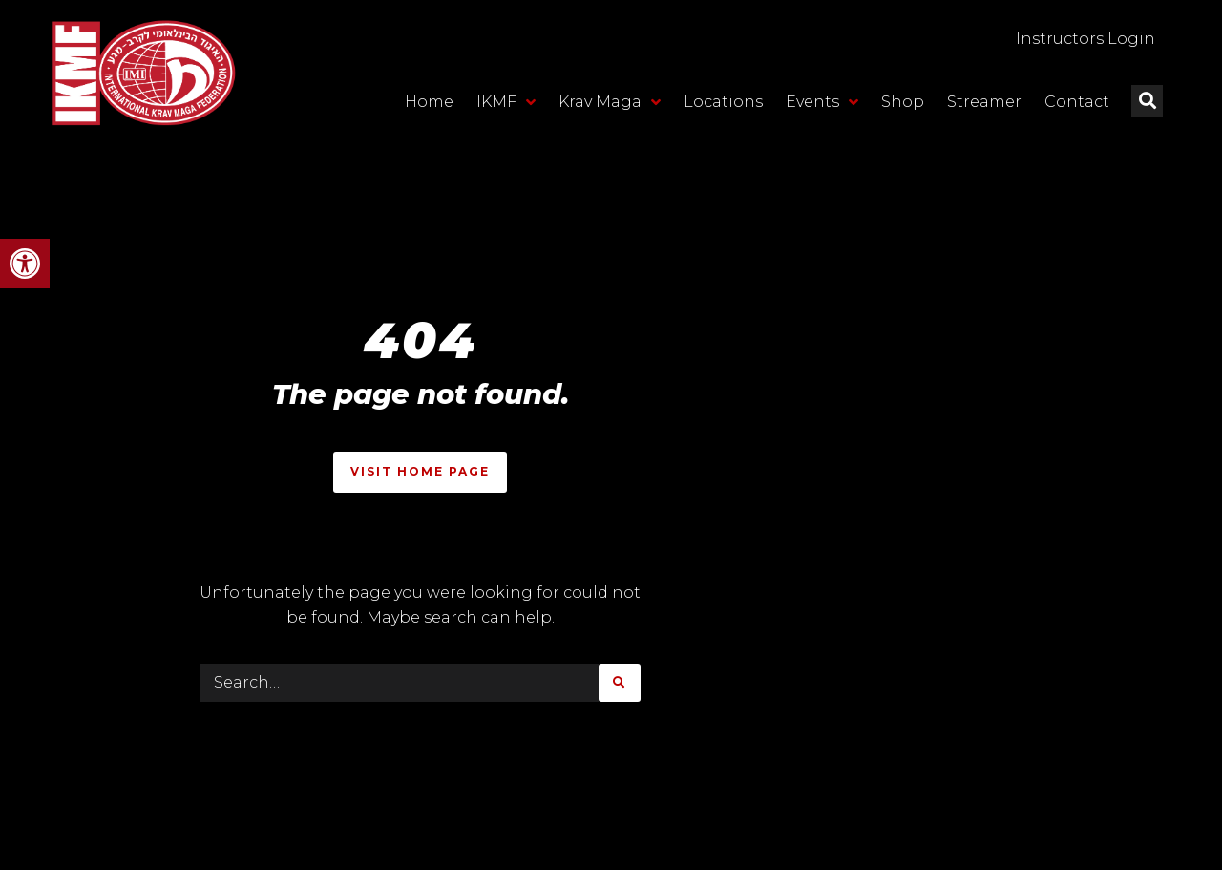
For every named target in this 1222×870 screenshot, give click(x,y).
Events (822, 102)
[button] (25, 263)
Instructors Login (1085, 39)
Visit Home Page (420, 471)
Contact (1076, 102)
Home (429, 102)
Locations (723, 102)
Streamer (984, 102)
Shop (902, 102)
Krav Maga (609, 102)
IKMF (506, 102)
